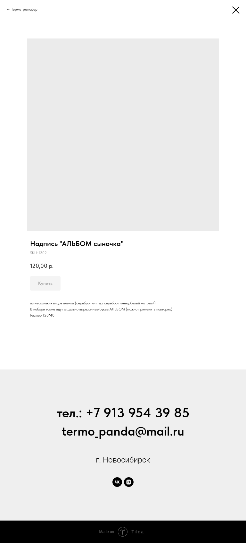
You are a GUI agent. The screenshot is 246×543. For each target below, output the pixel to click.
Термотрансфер (24, 9)
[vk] (117, 482)
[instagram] (129, 482)
